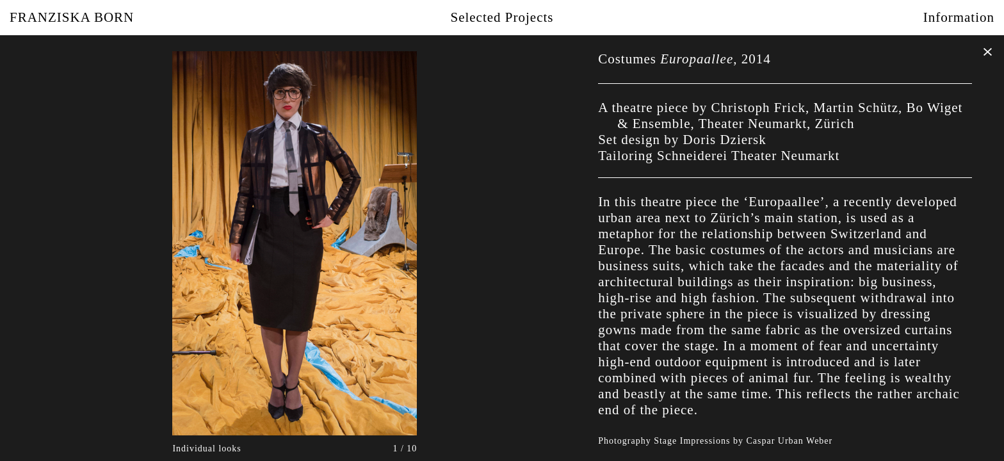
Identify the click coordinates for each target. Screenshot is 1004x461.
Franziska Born (72, 17)
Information (958, 17)
